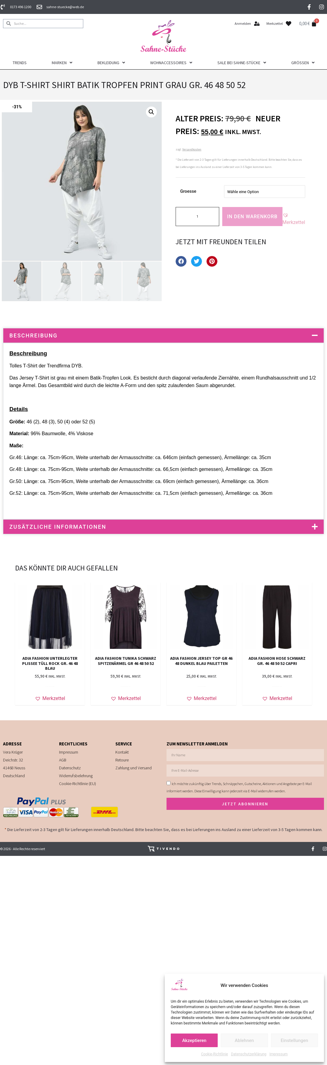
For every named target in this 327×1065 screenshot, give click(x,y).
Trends (20, 63)
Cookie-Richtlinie (214, 1054)
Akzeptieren (194, 1040)
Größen (303, 63)
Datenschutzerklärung (248, 1054)
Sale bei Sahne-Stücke (241, 63)
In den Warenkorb (252, 217)
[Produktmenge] (197, 217)
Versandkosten (191, 150)
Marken (62, 63)
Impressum (278, 1054)
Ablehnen (244, 1040)
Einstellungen (294, 1040)
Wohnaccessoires (171, 63)
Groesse (188, 192)
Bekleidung (111, 63)
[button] (151, 112)
